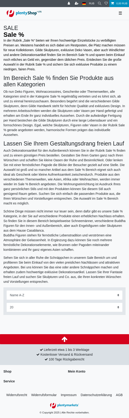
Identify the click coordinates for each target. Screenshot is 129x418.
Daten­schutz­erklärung (96, 395)
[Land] (84, 3)
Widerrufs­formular (44, 395)
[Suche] (99, 3)
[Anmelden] (69, 3)
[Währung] (91, 3)
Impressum (69, 395)
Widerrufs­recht (16, 395)
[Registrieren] (77, 3)
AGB (119, 395)
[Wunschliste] (106, 3)
